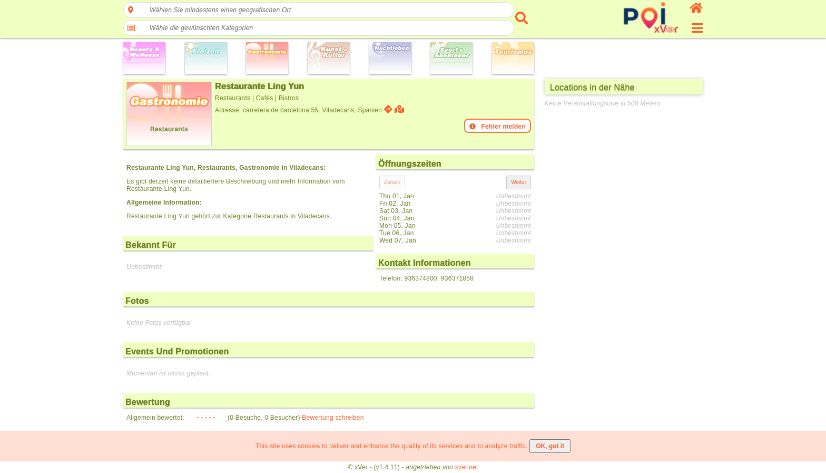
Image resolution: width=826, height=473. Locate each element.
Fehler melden (497, 126)
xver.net (466, 467)
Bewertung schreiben (332, 417)
